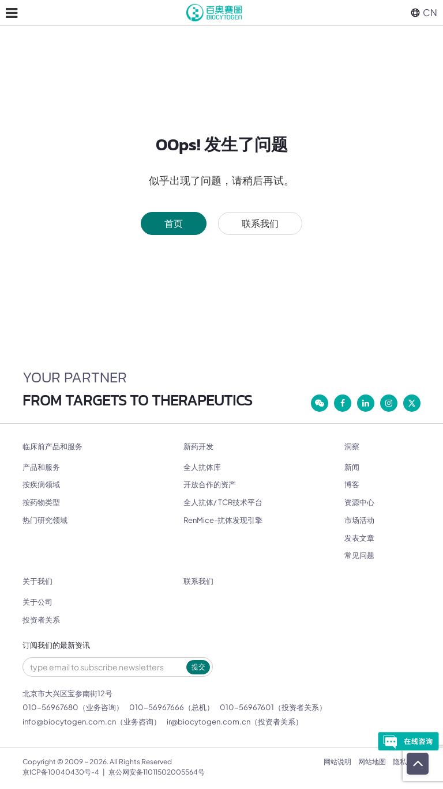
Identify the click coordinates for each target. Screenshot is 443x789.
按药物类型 (41, 502)
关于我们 (37, 581)
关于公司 (37, 601)
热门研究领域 (44, 520)
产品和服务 (41, 467)
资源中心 (359, 502)
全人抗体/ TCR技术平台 (222, 502)
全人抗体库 (202, 467)
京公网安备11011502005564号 (156, 772)
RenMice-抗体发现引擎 (222, 520)
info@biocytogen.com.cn (69, 721)
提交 (198, 666)
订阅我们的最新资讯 (56, 645)
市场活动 (359, 520)
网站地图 (372, 761)
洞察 (351, 446)
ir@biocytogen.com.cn (208, 721)
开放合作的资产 (209, 484)
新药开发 (198, 446)
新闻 (351, 467)
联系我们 (260, 223)
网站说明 (337, 761)
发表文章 (359, 538)
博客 (351, 484)
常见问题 (359, 555)
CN (424, 12)
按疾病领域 (41, 484)
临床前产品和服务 (52, 446)
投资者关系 (41, 619)
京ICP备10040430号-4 (60, 772)
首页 (173, 223)
